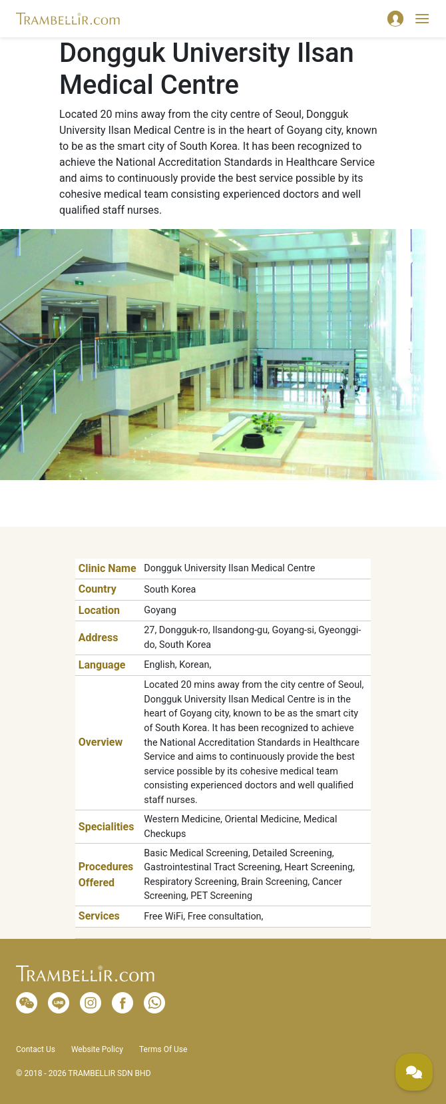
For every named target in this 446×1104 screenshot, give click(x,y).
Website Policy (97, 1049)
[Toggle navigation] (422, 19)
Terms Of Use (163, 1049)
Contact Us (35, 1049)
